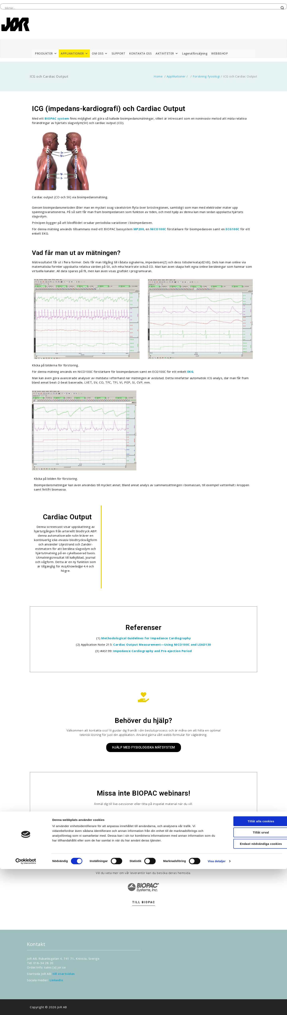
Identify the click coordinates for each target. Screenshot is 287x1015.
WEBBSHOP (219, 53)
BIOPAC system (57, 118)
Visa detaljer (216, 1007)
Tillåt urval (254, 978)
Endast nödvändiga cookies (254, 989)
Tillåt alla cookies (253, 967)
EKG (190, 372)
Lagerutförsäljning (194, 53)
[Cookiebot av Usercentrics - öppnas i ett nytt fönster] (25, 1007)
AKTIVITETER (167, 53)
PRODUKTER (46, 53)
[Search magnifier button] (282, 8)
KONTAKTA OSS (140, 53)
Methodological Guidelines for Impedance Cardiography (146, 638)
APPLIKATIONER (74, 53)
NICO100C (158, 229)
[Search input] (142, 8)
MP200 (139, 229)
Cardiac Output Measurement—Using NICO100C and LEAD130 (162, 644)
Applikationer (176, 76)
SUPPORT (118, 53)
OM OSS (100, 53)
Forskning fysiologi (206, 76)
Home (158, 76)
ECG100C (233, 229)
